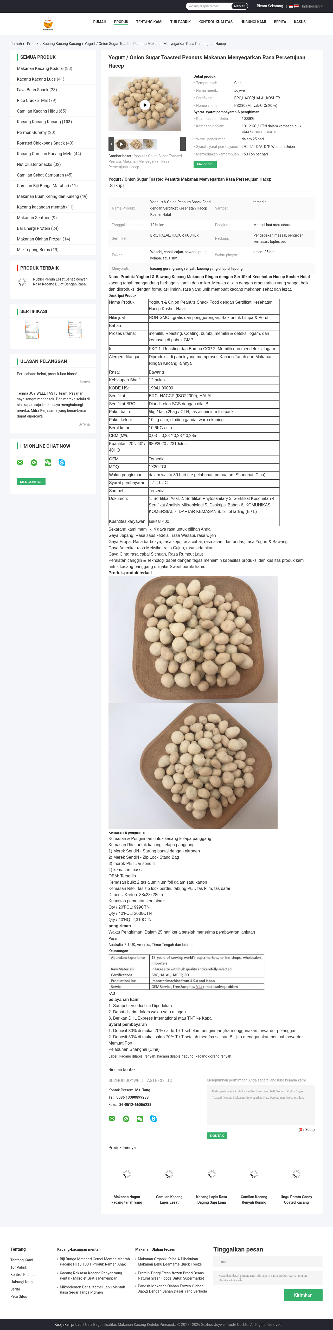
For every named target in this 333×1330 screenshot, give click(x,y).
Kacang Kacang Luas (36, 79)
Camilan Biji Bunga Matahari (43, 185)
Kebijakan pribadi (68, 1324)
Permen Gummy (32, 132)
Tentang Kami (149, 22)
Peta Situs (18, 1296)
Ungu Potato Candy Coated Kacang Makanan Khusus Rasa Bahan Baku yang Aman (296, 1200)
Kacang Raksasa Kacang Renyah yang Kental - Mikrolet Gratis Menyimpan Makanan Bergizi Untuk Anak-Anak (91, 1276)
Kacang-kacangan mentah (41, 207)
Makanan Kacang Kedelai (40, 68)
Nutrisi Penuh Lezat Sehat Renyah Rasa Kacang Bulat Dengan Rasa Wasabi (60, 284)
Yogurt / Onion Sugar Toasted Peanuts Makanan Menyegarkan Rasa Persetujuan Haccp (145, 161)
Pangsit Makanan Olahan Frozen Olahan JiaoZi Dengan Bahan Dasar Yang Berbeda (172, 1288)
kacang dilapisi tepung (175, 1056)
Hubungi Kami (253, 22)
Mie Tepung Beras (33, 249)
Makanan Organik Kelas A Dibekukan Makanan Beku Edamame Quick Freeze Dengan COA (170, 1262)
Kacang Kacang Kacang (62, 44)
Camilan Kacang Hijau (37, 111)
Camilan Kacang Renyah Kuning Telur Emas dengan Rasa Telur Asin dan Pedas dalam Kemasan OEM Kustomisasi (254, 1200)
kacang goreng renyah (213, 1056)
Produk (121, 22)
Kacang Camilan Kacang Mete (45, 153)
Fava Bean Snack (32, 89)
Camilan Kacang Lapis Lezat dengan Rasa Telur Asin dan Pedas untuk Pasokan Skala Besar (169, 1200)
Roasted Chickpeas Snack (41, 143)
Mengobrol (205, 164)
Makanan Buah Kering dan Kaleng (48, 196)
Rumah (99, 22)
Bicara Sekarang (270, 6)
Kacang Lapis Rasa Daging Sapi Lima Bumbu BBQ (211, 1200)
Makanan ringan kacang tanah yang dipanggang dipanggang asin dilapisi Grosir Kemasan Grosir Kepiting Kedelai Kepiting (126, 1200)
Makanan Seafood (33, 217)
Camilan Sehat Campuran (40, 175)
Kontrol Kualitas (215, 22)
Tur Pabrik (180, 22)
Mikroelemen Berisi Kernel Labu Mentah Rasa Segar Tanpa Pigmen (92, 1289)
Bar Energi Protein (33, 228)
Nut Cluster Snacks (34, 164)
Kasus (300, 22)
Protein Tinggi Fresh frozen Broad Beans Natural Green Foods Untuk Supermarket (171, 1275)
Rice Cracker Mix (32, 100)
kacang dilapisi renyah (137, 1056)
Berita (280, 22)
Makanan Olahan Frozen (39, 239)
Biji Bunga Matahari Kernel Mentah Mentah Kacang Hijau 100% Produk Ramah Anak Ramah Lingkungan (95, 1262)
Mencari (239, 6)
